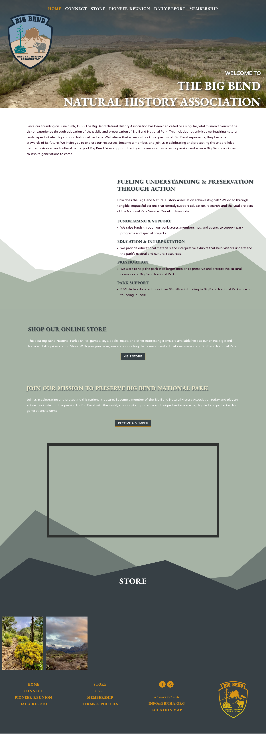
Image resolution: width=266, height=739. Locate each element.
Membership (203, 8)
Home (54, 8)
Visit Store (133, 357)
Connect (76, 8)
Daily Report (169, 8)
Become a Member (133, 427)
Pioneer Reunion (129, 8)
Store (98, 8)
